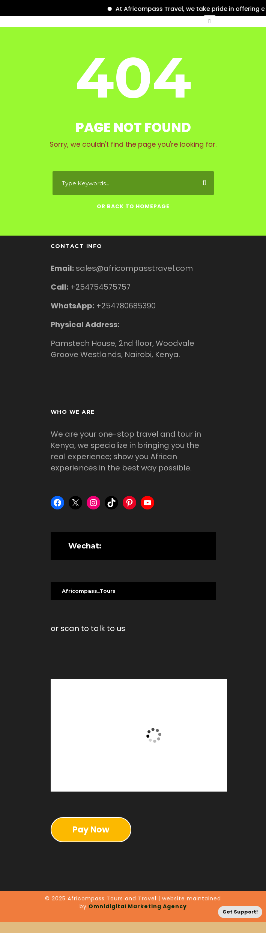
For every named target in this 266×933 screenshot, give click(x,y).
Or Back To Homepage (133, 206)
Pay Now (90, 829)
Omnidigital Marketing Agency (138, 906)
